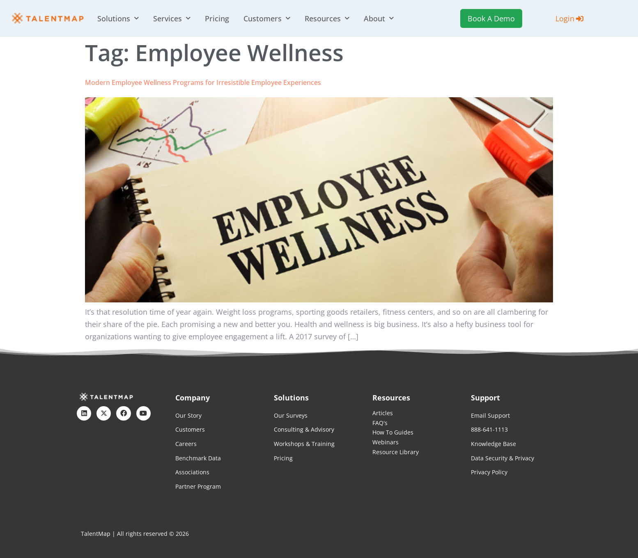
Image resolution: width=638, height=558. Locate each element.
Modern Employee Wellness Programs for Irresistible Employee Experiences (203, 82)
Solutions (118, 18)
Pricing (217, 18)
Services (171, 18)
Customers (266, 18)
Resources (327, 18)
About (379, 18)
